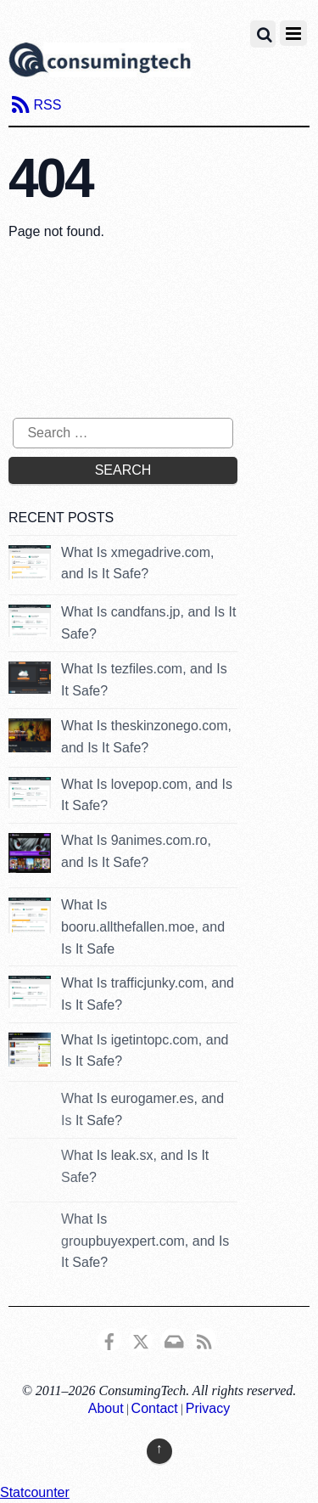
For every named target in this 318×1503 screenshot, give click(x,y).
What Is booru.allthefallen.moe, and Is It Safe (143, 926)
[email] (173, 1338)
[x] (141, 1338)
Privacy (208, 1408)
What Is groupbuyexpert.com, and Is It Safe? (145, 1240)
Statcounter (35, 1492)
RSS (47, 105)
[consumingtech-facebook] (109, 1338)
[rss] (204, 1338)
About (106, 1408)
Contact (154, 1408)
